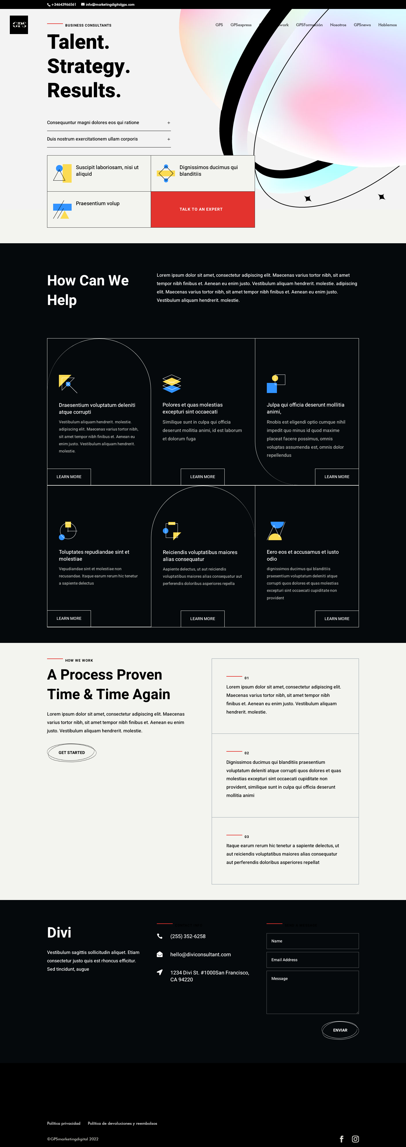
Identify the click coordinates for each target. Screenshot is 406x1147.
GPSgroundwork (273, 25)
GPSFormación (309, 25)
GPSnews (362, 25)
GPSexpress (241, 25)
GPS (219, 25)
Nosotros (338, 25)
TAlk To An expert (201, 209)
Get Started (72, 753)
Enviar (340, 1030)
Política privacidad (63, 1123)
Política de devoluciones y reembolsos (122, 1123)
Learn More (69, 477)
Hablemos (387, 25)
